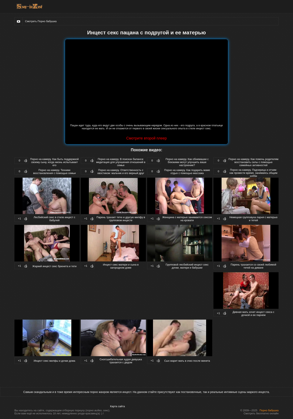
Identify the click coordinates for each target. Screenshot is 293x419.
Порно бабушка (269, 410)
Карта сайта (117, 406)
